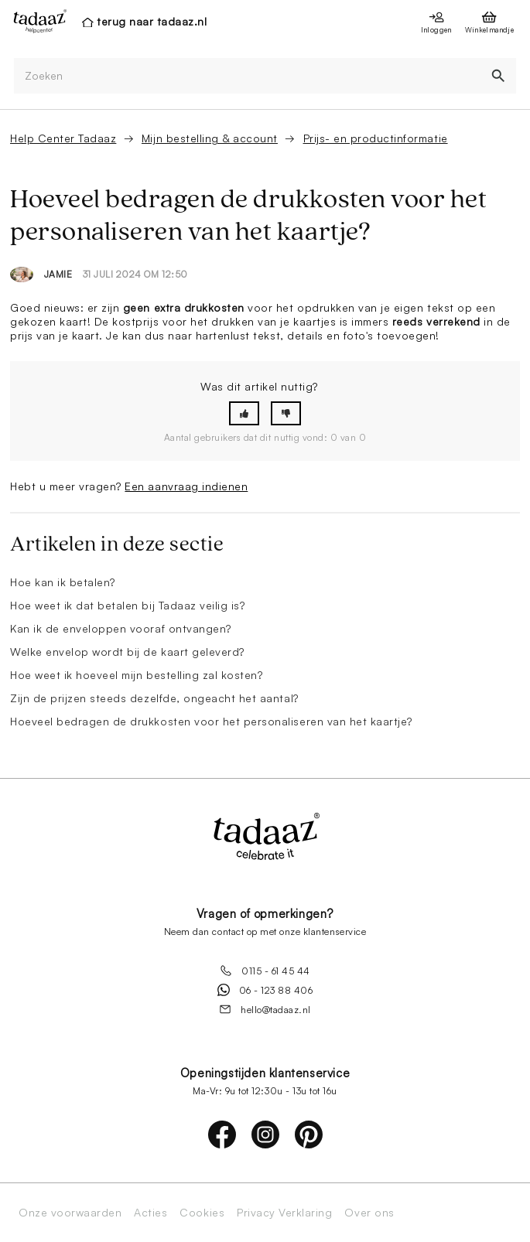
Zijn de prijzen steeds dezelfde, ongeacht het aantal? (154, 698)
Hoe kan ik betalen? (62, 582)
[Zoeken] (247, 76)
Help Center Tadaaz (63, 138)
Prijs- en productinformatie (375, 138)
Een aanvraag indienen (186, 486)
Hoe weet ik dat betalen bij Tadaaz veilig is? (127, 605)
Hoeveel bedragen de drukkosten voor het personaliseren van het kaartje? (211, 721)
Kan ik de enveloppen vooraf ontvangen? (120, 628)
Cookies (202, 1212)
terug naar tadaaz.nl (152, 21)
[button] (244, 413)
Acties (150, 1212)
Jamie (58, 274)
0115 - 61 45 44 (265, 970)
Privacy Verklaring (284, 1212)
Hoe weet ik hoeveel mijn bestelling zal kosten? (136, 674)
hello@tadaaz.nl (265, 1009)
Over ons (369, 1212)
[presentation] (35, 20)
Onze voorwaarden (70, 1212)
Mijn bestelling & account (210, 138)
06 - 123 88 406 (265, 990)
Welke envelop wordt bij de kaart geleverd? (127, 651)
